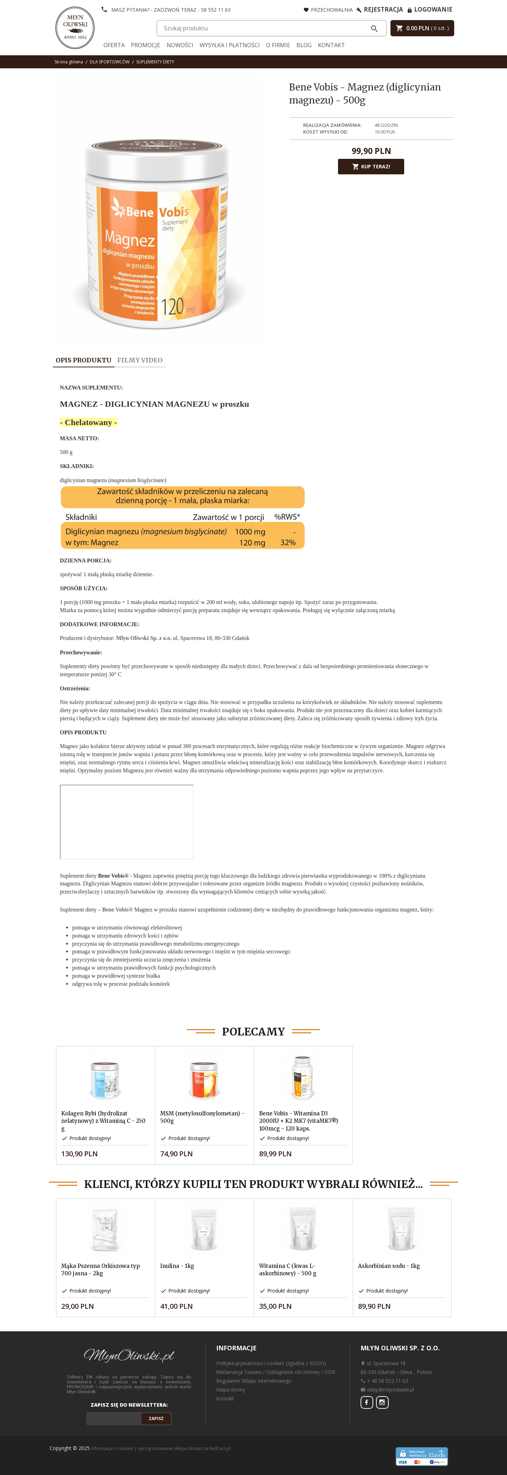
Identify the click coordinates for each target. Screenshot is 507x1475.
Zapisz (156, 1418)
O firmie (278, 45)
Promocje (145, 45)
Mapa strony (230, 1389)
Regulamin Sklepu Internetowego (254, 1380)
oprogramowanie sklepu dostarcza (173, 1448)
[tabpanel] (253, 691)
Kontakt (331, 45)
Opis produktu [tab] (84, 360)
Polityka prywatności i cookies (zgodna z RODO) (271, 1363)
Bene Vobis (117, 910)
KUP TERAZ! (371, 166)
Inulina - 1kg (177, 1266)
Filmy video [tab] (140, 360)
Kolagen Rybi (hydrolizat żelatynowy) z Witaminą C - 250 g (103, 1121)
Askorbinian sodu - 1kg (389, 1266)
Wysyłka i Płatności (230, 45)
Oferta (114, 45)
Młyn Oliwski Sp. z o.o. (144, 638)
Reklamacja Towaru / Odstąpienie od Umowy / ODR (275, 1372)
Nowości (180, 45)
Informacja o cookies (112, 1448)
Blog (304, 45)
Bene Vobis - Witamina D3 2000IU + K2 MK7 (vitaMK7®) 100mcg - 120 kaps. (298, 1121)
